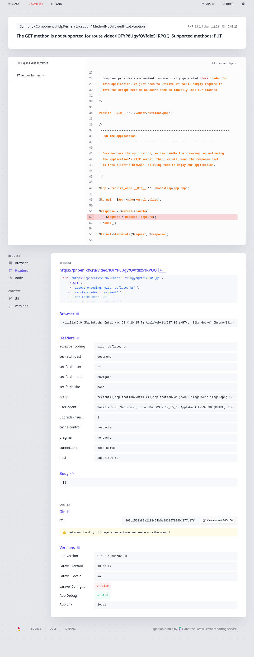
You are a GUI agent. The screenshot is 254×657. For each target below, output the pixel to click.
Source (36, 628)
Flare (184, 629)
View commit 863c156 (217, 520)
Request (14, 256)
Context (14, 291)
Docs (53, 628)
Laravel (70, 628)
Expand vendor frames (33, 63)
